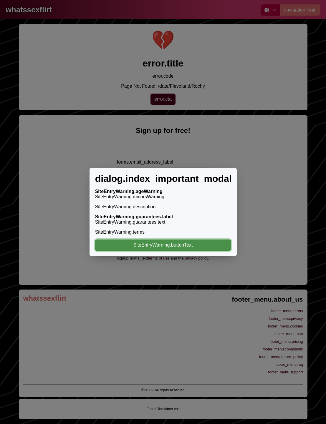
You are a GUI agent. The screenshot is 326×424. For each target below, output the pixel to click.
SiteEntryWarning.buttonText (163, 244)
